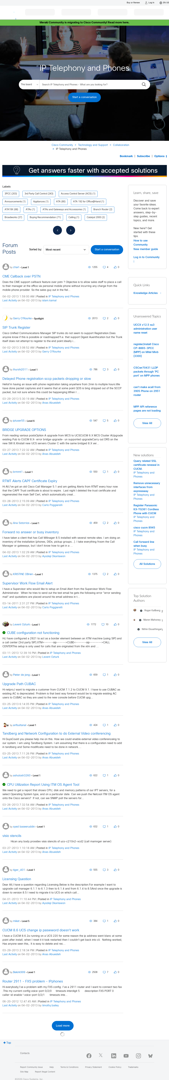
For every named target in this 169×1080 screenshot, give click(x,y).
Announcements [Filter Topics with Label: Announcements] (13, 202)
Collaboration (121, 145)
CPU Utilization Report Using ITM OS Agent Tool (43, 784)
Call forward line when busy (144, 544)
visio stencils (11, 836)
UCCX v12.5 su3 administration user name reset (145, 329)
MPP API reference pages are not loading (147, 409)
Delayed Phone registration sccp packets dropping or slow (46, 378)
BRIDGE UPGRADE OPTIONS (24, 430)
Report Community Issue (31, 1067)
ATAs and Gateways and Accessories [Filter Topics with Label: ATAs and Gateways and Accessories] (62, 210)
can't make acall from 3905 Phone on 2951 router (147, 391)
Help (52, 1067)
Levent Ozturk (50, 657)
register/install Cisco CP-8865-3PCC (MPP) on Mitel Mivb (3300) (146, 350)
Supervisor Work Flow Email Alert (27, 583)
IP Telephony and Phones (64, 296)
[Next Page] (70, 230)
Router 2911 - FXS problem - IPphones (32, 981)
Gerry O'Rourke (51, 352)
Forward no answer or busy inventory (30, 532)
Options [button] (159, 156)
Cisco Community (62, 145)
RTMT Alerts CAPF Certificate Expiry (29, 481)
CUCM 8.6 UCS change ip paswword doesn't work (40, 930)
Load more (62, 1026)
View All (147, 423)
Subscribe (143, 156)
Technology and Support (93, 145)
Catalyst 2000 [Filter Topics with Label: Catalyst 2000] (94, 217)
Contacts (25, 1053)
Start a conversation (84, 97)
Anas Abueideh (51, 403)
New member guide (146, 249)
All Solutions (147, 564)
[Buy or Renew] (133, 2)
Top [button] (8, 1043)
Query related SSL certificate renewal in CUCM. (146, 465)
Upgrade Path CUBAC (19, 684)
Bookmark (126, 156)
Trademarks (133, 1067)
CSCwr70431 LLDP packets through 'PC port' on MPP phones (147, 371)
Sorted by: (35, 249)
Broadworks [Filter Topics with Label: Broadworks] (11, 217)
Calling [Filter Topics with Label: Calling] (72, 217)
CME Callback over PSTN (21, 276)
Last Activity (9, 300)
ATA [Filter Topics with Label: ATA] (58, 202)
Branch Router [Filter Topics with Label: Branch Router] (101, 210)
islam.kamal (49, 300)
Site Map (24, 1072)
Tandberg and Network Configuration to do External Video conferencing (56, 733)
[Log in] (149, 3)
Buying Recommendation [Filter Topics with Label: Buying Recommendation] (43, 217)
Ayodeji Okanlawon (53, 556)
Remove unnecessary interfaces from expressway (147, 487)
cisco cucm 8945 (144, 527)
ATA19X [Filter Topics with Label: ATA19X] (9, 210)
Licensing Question (16, 879)
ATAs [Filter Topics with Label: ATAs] (28, 210)
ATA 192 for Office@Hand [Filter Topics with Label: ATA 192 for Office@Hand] (87, 202)
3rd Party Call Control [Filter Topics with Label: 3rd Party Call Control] (36, 194)
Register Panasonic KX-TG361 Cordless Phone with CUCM (146, 509)
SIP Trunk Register (16, 327)
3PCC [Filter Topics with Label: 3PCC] (8, 194)
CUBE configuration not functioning (33, 633)
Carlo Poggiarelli (52, 505)
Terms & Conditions (69, 1067)
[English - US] (164, 3)
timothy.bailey (50, 1005)
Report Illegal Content (45, 1072)
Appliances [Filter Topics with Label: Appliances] (39, 202)
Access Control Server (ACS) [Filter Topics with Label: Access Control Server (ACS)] (76, 194)
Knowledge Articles (147, 293)
